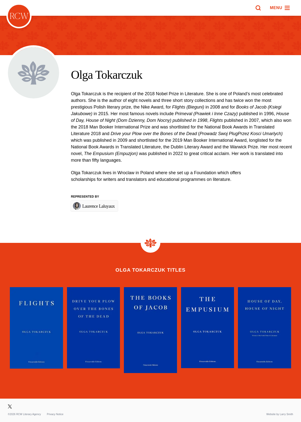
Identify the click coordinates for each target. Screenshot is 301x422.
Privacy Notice (55, 414)
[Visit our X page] (10, 406)
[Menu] (280, 8)
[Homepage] (19, 16)
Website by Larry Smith (279, 414)
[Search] (258, 8)
